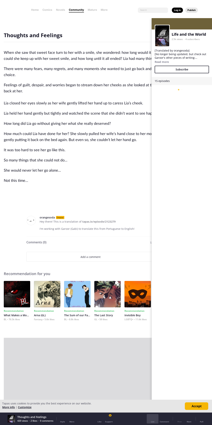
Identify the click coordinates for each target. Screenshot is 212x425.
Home (35, 9)
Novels (60, 9)
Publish (191, 10)
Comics (47, 9)
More (105, 9)
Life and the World (189, 34)
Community (76, 9)
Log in (177, 10)
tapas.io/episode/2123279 (99, 221)
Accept (197, 406)
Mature (92, 9)
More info (8, 407)
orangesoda (47, 217)
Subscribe (182, 69)
